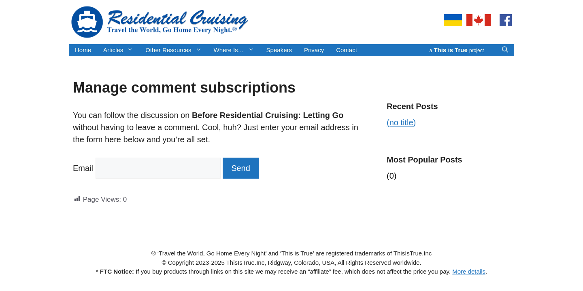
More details (468, 271)
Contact (346, 49)
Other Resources (176, 50)
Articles (121, 50)
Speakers (279, 49)
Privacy (314, 49)
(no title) (401, 122)
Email (83, 168)
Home (83, 49)
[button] (505, 50)
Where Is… (237, 50)
